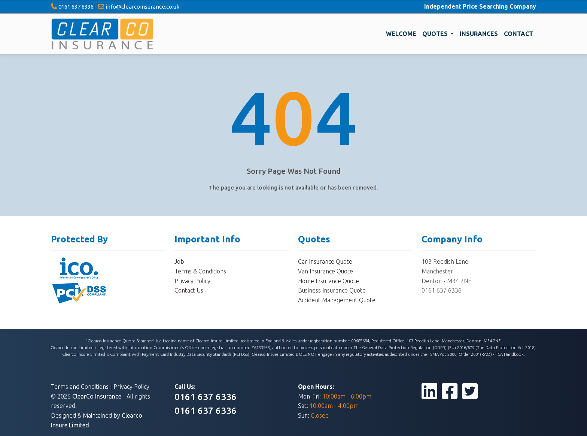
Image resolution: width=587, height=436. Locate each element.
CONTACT (518, 33)
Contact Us (188, 290)
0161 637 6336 (76, 6)
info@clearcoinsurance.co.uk (142, 6)
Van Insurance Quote (325, 271)
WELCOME (401, 33)
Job (179, 261)
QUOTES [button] (435, 33)
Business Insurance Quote (332, 290)
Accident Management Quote (336, 300)
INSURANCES (479, 33)
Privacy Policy (192, 281)
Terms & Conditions (200, 271)
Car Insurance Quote (325, 261)
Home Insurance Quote (328, 281)
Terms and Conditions (80, 386)
